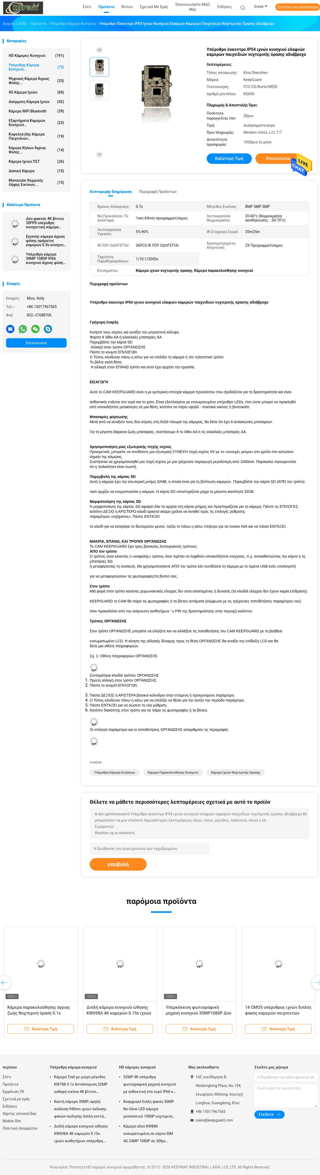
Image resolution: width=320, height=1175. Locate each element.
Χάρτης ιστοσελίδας (19, 1114)
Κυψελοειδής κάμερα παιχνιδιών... (36, 136)
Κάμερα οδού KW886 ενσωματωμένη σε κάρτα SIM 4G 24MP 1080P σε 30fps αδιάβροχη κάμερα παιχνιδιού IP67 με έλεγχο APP (148, 1134)
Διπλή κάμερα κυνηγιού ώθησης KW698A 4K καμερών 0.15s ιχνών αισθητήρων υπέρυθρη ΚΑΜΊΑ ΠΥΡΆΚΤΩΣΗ (81, 1134)
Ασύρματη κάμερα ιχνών (36, 101)
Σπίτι (7, 1077)
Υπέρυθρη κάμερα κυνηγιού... (36, 67)
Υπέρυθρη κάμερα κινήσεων (114, 772)
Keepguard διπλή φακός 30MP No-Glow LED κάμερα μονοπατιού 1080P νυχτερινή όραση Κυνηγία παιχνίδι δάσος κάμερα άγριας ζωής (148, 1109)
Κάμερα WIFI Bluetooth (36, 111)
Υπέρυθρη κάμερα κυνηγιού (73, 1067)
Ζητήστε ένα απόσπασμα (297, 7)
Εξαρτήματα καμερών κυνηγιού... (36, 122)
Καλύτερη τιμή (229, 158)
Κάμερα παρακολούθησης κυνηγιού (173, 772)
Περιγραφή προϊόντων (158, 192)
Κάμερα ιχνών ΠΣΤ (36, 161)
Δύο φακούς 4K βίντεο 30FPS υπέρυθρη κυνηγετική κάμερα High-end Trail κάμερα (45, 223)
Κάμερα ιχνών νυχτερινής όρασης (235, 772)
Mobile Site (12, 1121)
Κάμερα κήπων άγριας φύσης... (36, 150)
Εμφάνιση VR (13, 1092)
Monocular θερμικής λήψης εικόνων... (36, 182)
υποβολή (118, 864)
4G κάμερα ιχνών (36, 92)
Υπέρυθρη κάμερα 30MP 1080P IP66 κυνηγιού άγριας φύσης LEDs (45, 258)
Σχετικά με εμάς (16, 1099)
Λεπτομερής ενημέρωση (110, 192)
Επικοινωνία (36, 343)
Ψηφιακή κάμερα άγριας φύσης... (36, 81)
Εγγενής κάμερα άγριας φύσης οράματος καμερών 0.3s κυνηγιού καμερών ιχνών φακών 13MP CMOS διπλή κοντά (45, 240)
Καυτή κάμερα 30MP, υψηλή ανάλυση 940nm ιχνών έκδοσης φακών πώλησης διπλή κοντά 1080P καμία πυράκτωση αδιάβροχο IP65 (80, 1109)
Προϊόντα (10, 1084)
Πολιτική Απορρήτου (20, 1128)
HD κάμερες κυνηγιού (36, 55)
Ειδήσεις (10, 1106)
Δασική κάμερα (36, 171)
